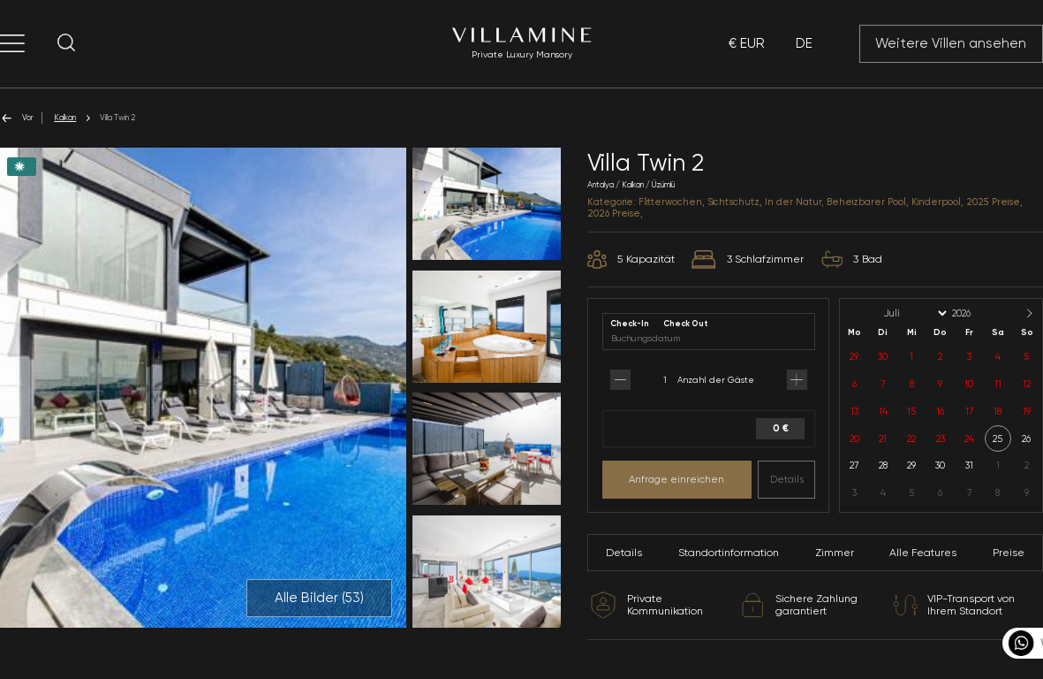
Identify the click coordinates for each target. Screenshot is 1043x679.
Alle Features (922, 552)
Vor (16, 118)
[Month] (914, 313)
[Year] (975, 313)
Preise (1008, 552)
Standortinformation (728, 552)
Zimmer (834, 552)
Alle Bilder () (319, 598)
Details (787, 479)
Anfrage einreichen (676, 479)
